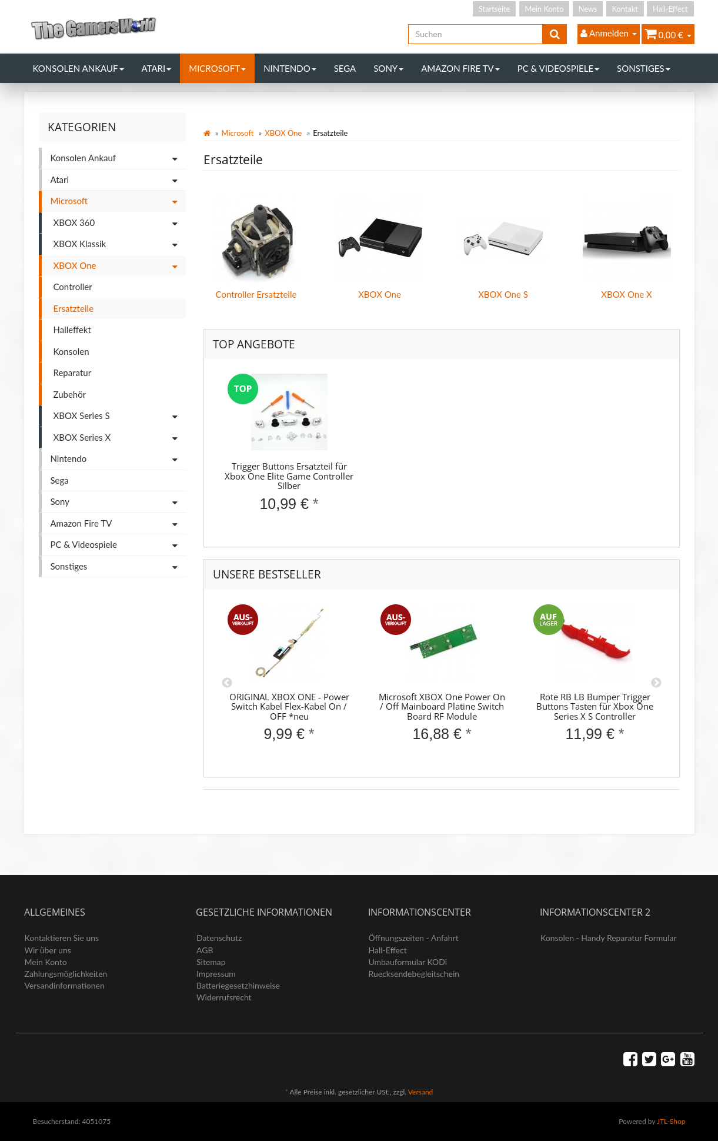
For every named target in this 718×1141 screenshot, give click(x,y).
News (588, 9)
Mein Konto (544, 9)
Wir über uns (48, 950)
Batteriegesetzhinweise (238, 985)
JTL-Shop (671, 1121)
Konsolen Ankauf (78, 68)
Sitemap (211, 962)
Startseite (494, 9)
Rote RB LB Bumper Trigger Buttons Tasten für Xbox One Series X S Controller (594, 706)
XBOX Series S (120, 416)
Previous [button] (227, 683)
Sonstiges (643, 68)
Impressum (216, 974)
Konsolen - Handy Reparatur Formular (608, 938)
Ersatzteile (74, 308)
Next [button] (656, 683)
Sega (345, 68)
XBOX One (283, 133)
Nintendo (289, 68)
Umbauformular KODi (408, 962)
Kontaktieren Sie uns (62, 938)
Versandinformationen (65, 985)
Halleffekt (72, 329)
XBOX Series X (120, 438)
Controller (73, 286)
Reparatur (73, 372)
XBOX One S (503, 294)
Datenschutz (219, 938)
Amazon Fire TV (460, 68)
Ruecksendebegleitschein (414, 974)
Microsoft (217, 68)
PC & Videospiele (558, 68)
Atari (157, 68)
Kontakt (625, 9)
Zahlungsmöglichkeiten (66, 974)
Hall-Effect (670, 9)
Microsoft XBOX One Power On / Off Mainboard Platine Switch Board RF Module (442, 706)
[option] (289, 452)
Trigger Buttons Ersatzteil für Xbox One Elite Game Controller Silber (289, 475)
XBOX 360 (120, 223)
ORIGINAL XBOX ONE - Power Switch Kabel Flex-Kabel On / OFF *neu (289, 706)
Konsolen (71, 351)
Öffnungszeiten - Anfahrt (414, 938)
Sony (388, 68)
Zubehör (70, 394)
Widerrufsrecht (224, 997)
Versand (420, 1091)
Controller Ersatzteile (256, 294)
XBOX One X (626, 294)
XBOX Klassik (120, 244)
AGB (204, 950)
